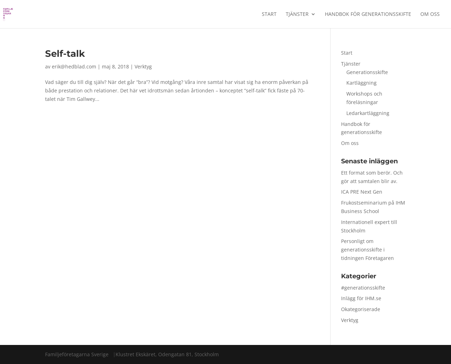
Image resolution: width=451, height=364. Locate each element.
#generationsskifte (363, 287)
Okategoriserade (360, 309)
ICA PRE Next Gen (361, 191)
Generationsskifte (367, 72)
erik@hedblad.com (74, 66)
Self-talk (65, 53)
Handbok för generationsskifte (368, 14)
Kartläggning (361, 82)
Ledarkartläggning (367, 113)
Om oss (430, 14)
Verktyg (143, 66)
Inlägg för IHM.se (361, 298)
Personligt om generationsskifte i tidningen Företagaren (367, 249)
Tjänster (297, 14)
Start (269, 14)
